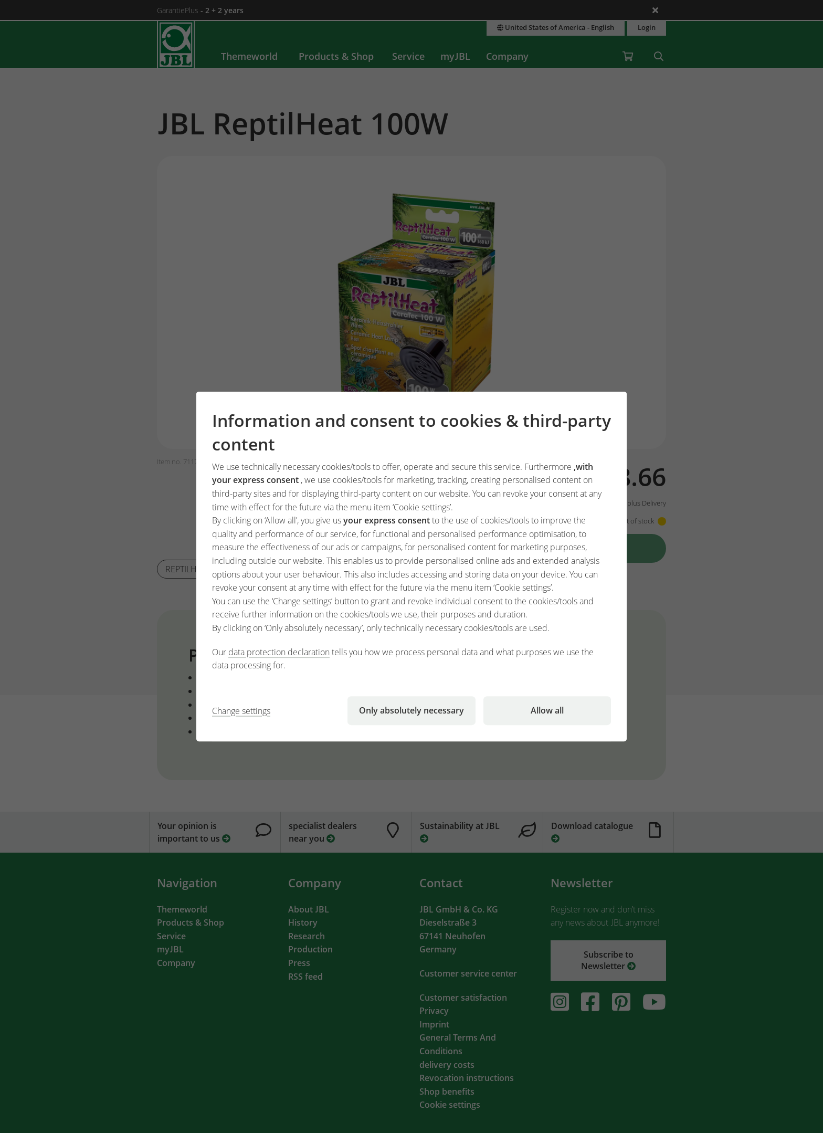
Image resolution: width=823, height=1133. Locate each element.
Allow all (547, 710)
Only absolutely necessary (411, 710)
